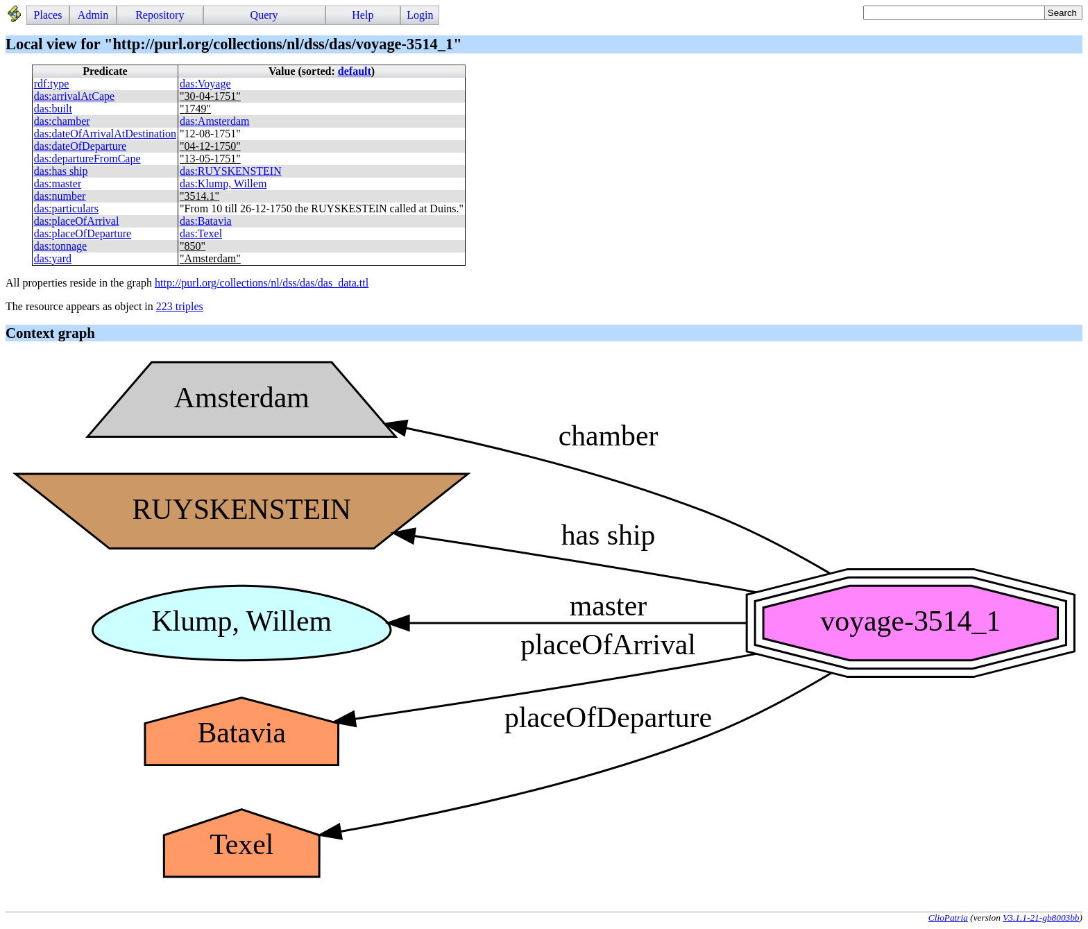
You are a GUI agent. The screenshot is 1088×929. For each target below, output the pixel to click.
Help (362, 15)
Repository (159, 15)
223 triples (179, 306)
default (354, 71)
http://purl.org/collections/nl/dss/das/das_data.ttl (261, 283)
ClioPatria (948, 917)
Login (420, 15)
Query (264, 15)
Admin (93, 15)
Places (48, 15)
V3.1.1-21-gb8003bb (1041, 917)
